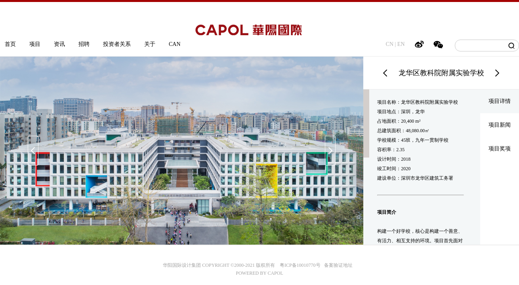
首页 (10, 44)
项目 (34, 44)
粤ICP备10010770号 (300, 265)
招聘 (84, 44)
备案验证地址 (337, 265)
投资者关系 (117, 44)
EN (401, 44)
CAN (175, 44)
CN (389, 44)
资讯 (59, 44)
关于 (149, 44)
